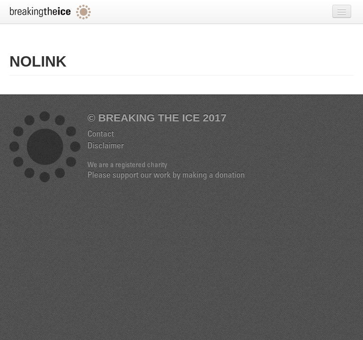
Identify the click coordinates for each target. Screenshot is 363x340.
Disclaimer (105, 146)
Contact (100, 134)
